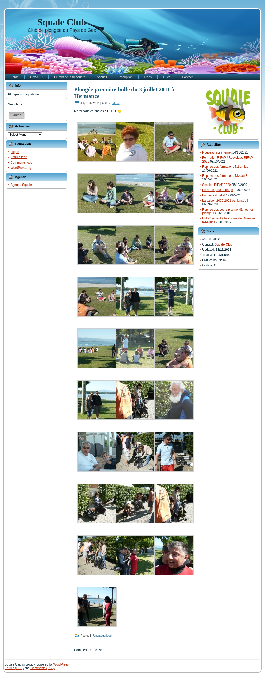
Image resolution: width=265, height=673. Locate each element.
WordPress (61, 664)
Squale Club (61, 22)
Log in (15, 152)
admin (116, 103)
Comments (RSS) (42, 668)
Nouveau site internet (216, 152)
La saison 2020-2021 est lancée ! (225, 200)
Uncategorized (102, 635)
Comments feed (22, 162)
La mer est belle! (213, 195)
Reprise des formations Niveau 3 (224, 176)
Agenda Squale (21, 185)
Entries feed (19, 157)
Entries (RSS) (14, 668)
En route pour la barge (217, 190)
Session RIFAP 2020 (216, 185)
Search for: (15, 104)
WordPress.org (21, 168)
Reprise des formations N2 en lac (225, 167)
